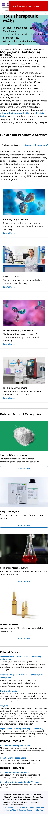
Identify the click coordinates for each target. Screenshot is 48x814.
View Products (24, 468)
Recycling (4, 706)
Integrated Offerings (13, 49)
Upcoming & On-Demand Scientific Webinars (19, 782)
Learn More (8, 233)
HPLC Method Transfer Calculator (14, 772)
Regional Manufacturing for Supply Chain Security (21, 728)
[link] (8, 807)
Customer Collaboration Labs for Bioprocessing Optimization (20, 657)
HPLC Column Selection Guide (13, 758)
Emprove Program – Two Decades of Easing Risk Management (21, 676)
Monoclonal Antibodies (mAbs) (33, 49)
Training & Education (9, 691)
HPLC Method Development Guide (15, 745)
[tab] (11, 145)
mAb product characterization (15, 113)
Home (2, 49)
